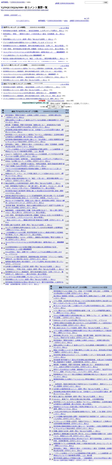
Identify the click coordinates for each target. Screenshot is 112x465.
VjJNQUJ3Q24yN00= (17, 2)
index (66, 21)
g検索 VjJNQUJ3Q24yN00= (64, 3)
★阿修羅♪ (5, 2)
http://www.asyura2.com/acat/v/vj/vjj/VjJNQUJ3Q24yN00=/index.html (24, 10)
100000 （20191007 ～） (12, 15)
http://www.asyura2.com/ (56, 101)
